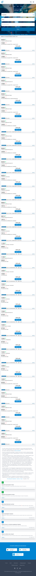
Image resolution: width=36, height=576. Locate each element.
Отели (21, 6)
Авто (11, 6)
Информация (23, 563)
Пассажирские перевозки (11, 478)
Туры (25, 6)
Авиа (14, 6)
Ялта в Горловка (18, 450)
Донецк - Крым (19, 478)
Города (29, 563)
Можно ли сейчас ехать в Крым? (8, 534)
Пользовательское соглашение (10, 571)
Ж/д (17, 6)
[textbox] (18, 24)
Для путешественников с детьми (8, 504)
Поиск (18, 29)
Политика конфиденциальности (25, 571)
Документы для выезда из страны (8, 494)
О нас (6, 563)
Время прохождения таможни (7, 513)
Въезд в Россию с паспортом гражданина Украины (11, 524)
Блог (11, 563)
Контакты (16, 563)
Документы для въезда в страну (8, 484)
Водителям (22, 565)
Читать (3, 488)
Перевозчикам (14, 565)
